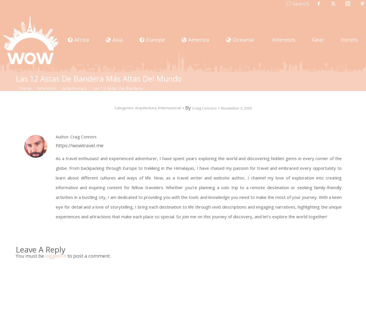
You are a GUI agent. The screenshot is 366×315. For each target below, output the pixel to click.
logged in (55, 256)
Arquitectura (145, 107)
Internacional (169, 107)
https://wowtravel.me (80, 145)
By (201, 108)
